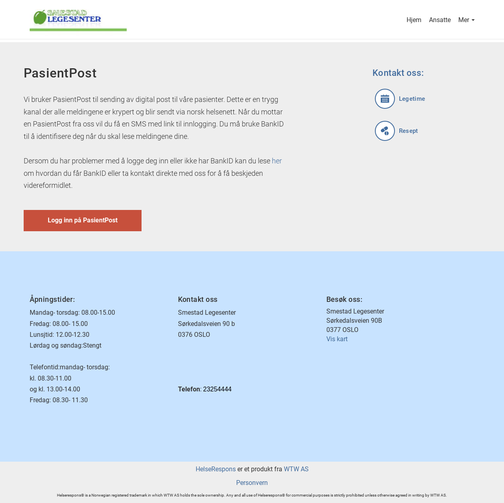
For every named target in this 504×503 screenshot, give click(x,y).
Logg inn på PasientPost (82, 220)
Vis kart (337, 339)
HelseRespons (216, 469)
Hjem (414, 20)
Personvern (252, 483)
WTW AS (296, 469)
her (277, 161)
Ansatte (440, 20)
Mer (466, 20)
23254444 (217, 389)
